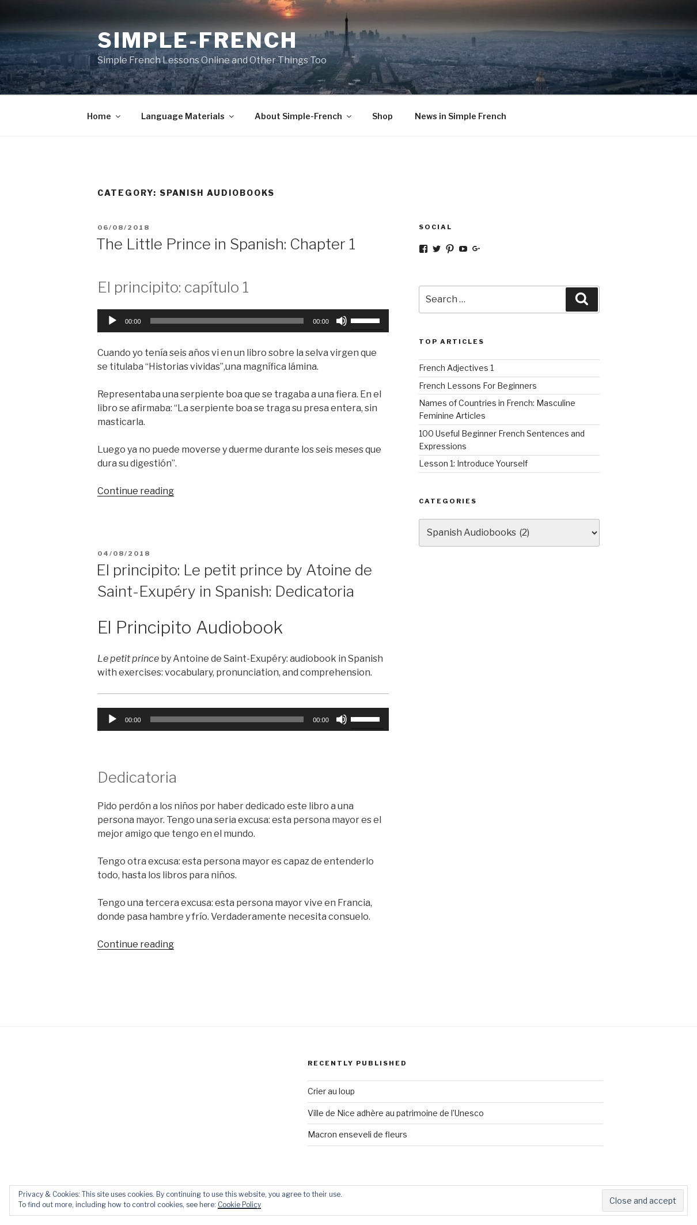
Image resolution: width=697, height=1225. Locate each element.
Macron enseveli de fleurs (357, 1134)
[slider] (227, 321)
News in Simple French (460, 116)
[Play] (112, 321)
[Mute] (341, 321)
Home (104, 116)
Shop (382, 116)
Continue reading (135, 491)
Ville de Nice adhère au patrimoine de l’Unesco (396, 1113)
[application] (243, 320)
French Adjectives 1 (456, 368)
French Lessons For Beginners (478, 385)
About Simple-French (304, 116)
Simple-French (197, 40)
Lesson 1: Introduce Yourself (473, 463)
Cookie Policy (239, 1204)
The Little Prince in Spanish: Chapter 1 (225, 244)
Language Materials (188, 116)
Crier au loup (331, 1091)
